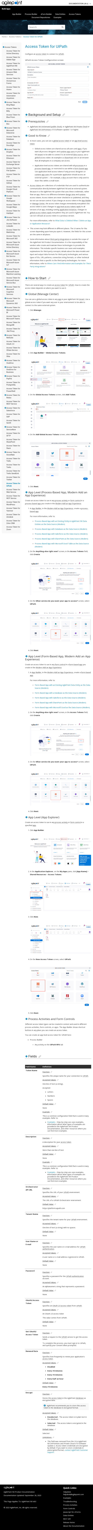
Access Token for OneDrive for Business (13, 369)
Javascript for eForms (72, 1512)
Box (64, 177)
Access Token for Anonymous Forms (13, 80)
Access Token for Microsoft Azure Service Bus (13, 280)
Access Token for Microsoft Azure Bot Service (13, 253)
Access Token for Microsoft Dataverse (13, 130)
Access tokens (35, 185)
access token (41, 54)
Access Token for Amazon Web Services (13, 72)
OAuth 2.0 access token (62, 1305)
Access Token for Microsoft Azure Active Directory (13, 244)
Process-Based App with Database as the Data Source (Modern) (61, 529)
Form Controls (69, 1508)
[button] (4, 47)
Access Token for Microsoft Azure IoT (13, 262)
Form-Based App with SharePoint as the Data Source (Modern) (60, 702)
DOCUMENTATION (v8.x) (78, 4)
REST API (67, 1519)
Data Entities (60, 14)
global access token (61, 141)
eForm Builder (46, 14)
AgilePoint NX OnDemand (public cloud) (46, 126)
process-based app (42, 168)
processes (79, 165)
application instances (68, 209)
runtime (82, 194)
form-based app (81, 168)
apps (80, 148)
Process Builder (31, 14)
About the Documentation (73, 1526)
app (59, 299)
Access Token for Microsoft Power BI (13, 310)
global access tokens (38, 212)
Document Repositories (41, 17)
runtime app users (67, 151)
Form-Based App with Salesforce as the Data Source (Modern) (60, 697)
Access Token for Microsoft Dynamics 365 (13, 300)
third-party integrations (60, 239)
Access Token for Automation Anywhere (13, 95)
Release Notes (69, 1522)
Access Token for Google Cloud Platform (13, 189)
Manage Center (38, 203)
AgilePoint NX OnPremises (40, 129)
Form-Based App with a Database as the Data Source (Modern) (60, 693)
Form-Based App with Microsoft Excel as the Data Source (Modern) (62, 707)
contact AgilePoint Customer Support (67, 1451)
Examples (57, 17)
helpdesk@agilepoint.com (73, 1494)
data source (78, 154)
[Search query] (46, 27)
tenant (40, 154)
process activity (61, 500)
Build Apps (6, 9)
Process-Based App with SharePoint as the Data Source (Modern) (61, 538)
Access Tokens (75, 14)
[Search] (62, 27)
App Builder (16, 14)
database (80, 1398)
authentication (48, 1249)
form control (75, 500)
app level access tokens (66, 206)
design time (70, 194)
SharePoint (69, 157)
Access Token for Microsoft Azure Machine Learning (13, 271)
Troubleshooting (70, 1501)
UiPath (61, 54)
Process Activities (70, 1505)
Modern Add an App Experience (68, 503)
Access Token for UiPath (33, 37)
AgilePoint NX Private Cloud (76, 126)
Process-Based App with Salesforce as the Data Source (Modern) (61, 534)
